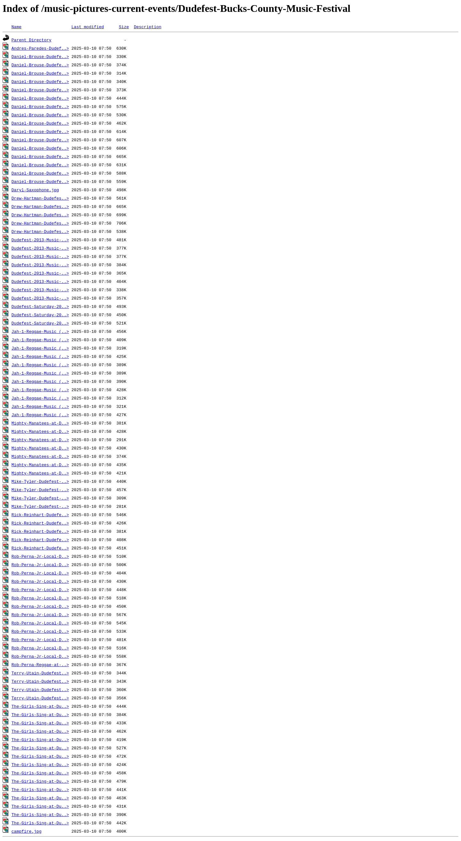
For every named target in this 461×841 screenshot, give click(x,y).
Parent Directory (32, 40)
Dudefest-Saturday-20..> (40, 306)
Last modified (87, 26)
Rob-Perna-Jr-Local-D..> (40, 556)
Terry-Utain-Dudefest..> (40, 673)
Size (124, 26)
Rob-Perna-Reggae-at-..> (40, 664)
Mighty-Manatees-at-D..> (40, 423)
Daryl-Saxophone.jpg (35, 190)
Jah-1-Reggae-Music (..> (40, 331)
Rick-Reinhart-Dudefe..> (40, 514)
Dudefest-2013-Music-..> (40, 240)
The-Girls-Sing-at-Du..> (40, 706)
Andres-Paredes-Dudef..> (40, 48)
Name (16, 26)
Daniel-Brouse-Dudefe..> (40, 56)
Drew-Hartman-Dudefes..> (40, 198)
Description (147, 26)
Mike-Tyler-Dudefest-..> (40, 481)
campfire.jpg (27, 831)
